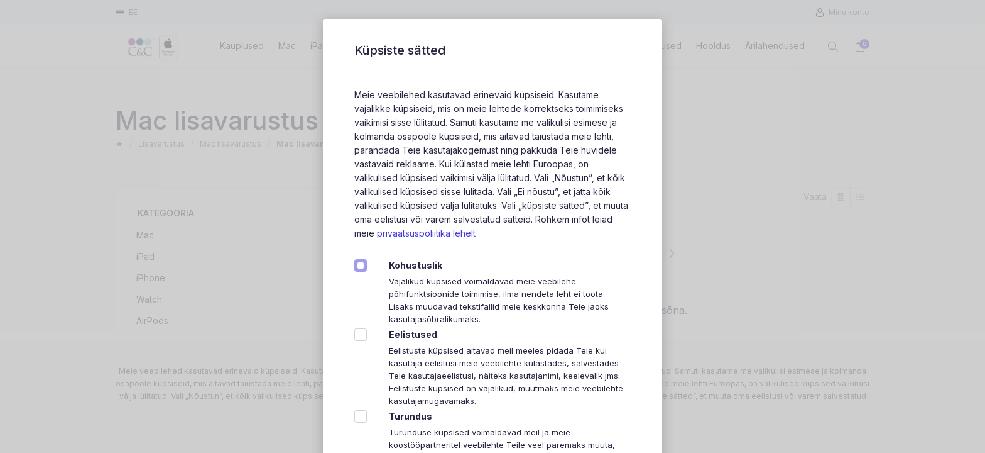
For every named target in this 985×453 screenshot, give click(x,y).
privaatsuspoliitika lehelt (426, 233)
